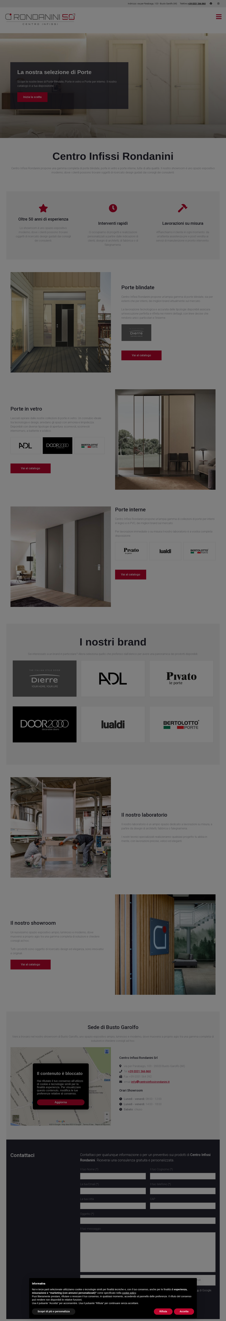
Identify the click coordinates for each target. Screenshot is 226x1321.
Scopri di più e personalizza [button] (54, 1311)
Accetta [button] (184, 1311)
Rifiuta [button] (163, 1311)
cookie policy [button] (129, 1292)
